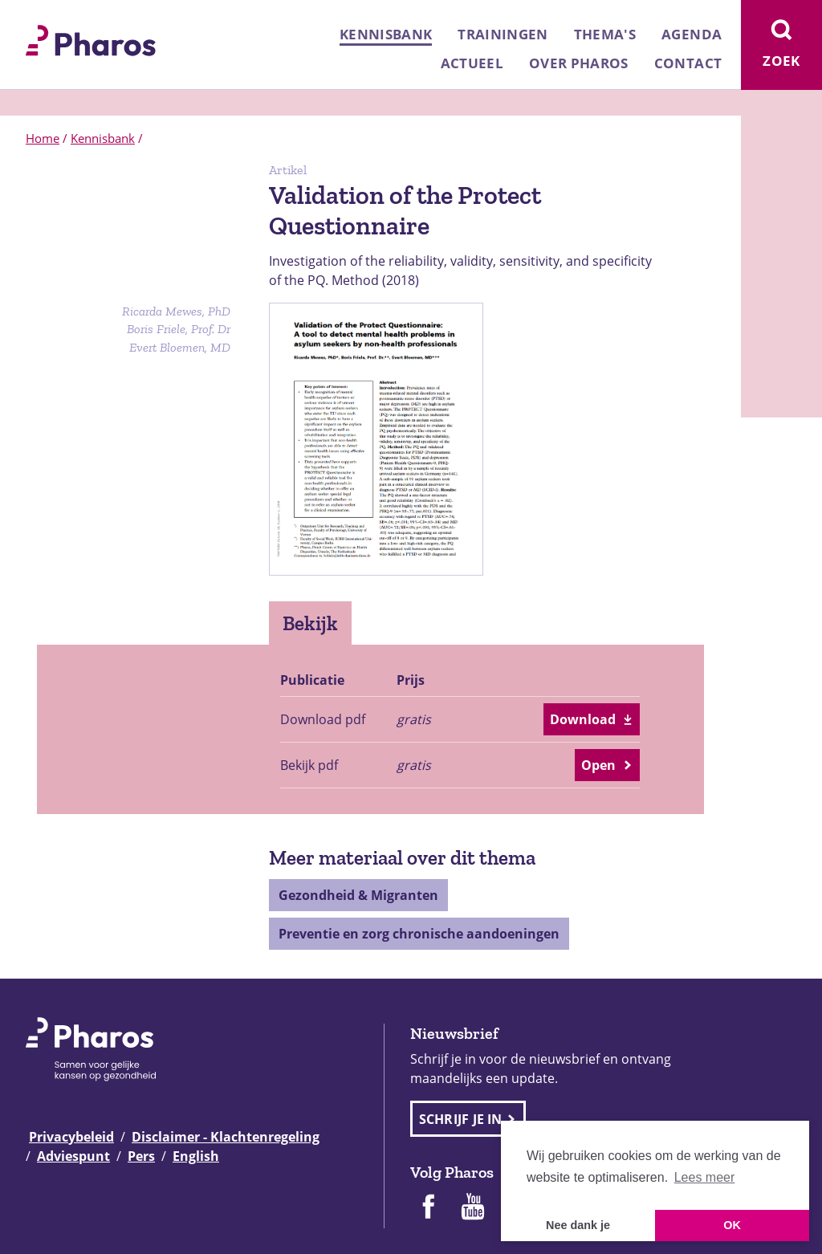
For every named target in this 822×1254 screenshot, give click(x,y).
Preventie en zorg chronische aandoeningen (419, 934)
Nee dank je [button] (578, 1225)
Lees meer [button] (704, 1177)
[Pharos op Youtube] (472, 1208)
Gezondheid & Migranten (358, 895)
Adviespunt (73, 1156)
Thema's (605, 34)
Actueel (472, 63)
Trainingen (502, 34)
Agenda (691, 34)
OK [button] (732, 1225)
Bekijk (310, 623)
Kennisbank (386, 34)
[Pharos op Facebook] (428, 1208)
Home (42, 138)
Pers (141, 1156)
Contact (688, 63)
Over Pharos (579, 63)
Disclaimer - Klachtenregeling (225, 1137)
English (196, 1156)
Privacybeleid (71, 1137)
